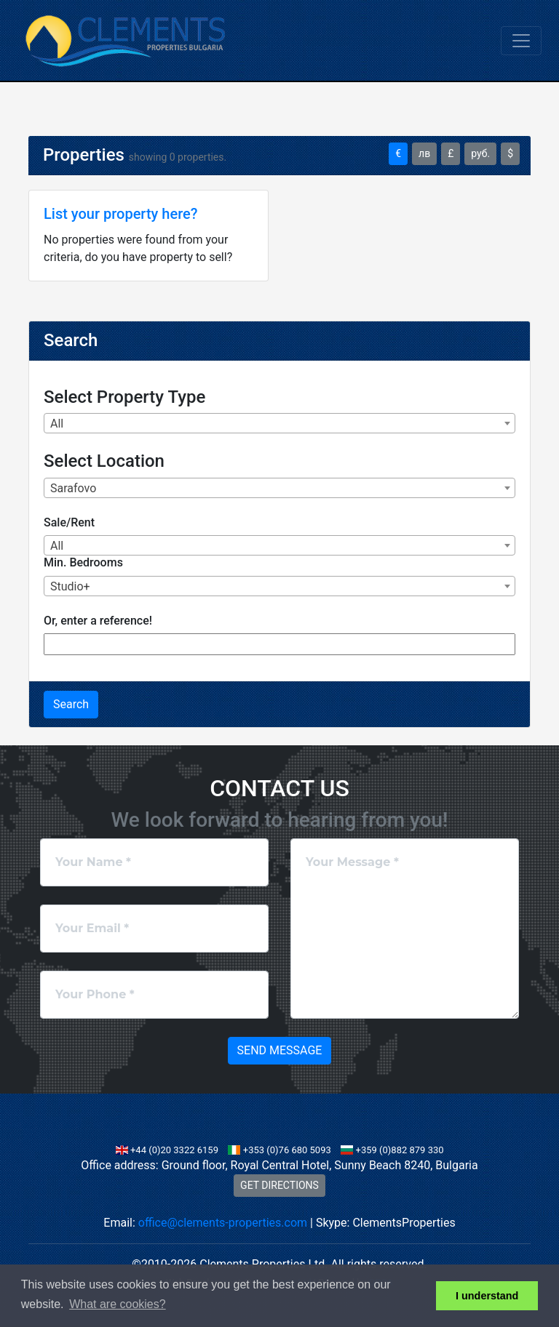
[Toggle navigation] (521, 40)
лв (424, 153)
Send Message (279, 1050)
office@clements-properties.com (222, 1223)
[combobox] (279, 423)
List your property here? (120, 213)
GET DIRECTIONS (279, 1185)
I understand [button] (487, 1296)
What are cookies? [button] (117, 1304)
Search (71, 704)
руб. (480, 153)
